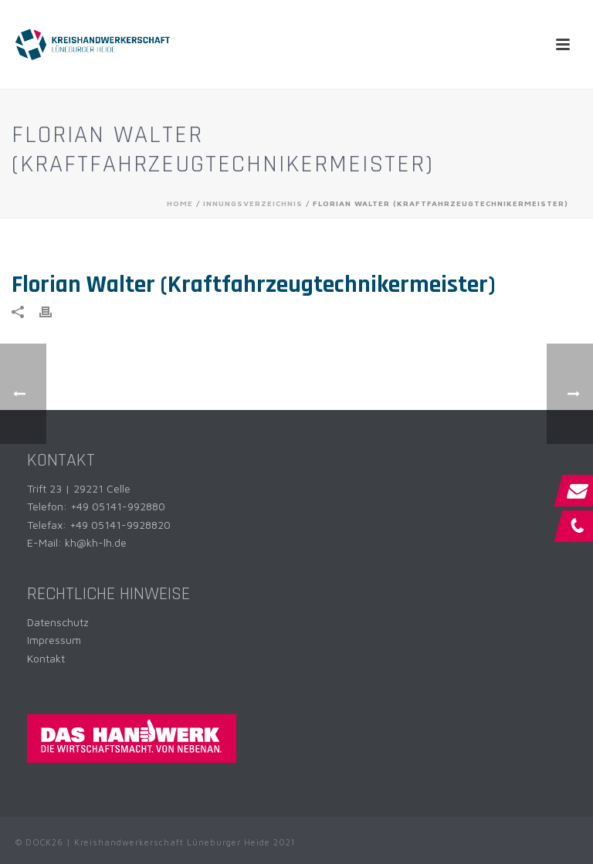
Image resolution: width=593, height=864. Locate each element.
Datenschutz (58, 622)
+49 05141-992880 (117, 506)
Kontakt (46, 658)
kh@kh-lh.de (96, 542)
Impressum (54, 639)
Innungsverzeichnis (253, 203)
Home (180, 203)
